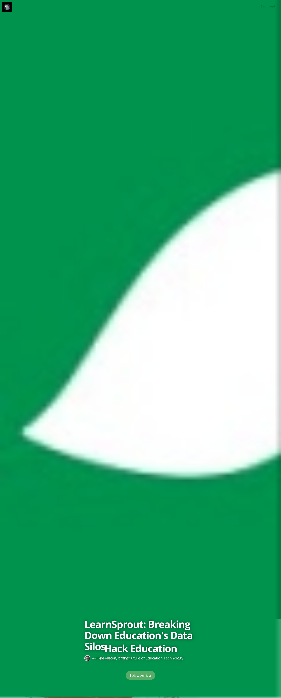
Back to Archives (140, 675)
